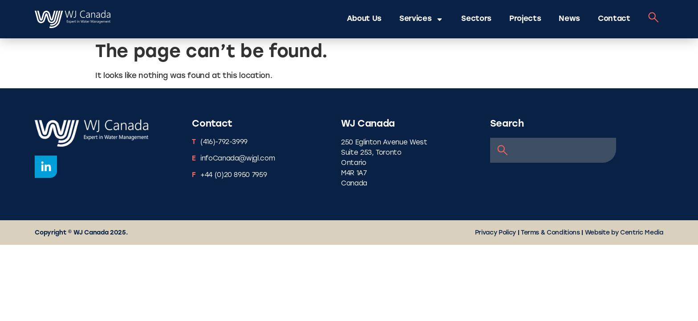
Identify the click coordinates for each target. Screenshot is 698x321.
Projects (525, 19)
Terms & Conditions (550, 233)
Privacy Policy (495, 233)
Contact (614, 19)
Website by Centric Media (624, 233)
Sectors (476, 19)
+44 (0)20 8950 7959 (233, 175)
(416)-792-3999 (224, 142)
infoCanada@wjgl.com (237, 159)
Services (421, 19)
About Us (364, 19)
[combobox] (553, 150)
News (569, 19)
